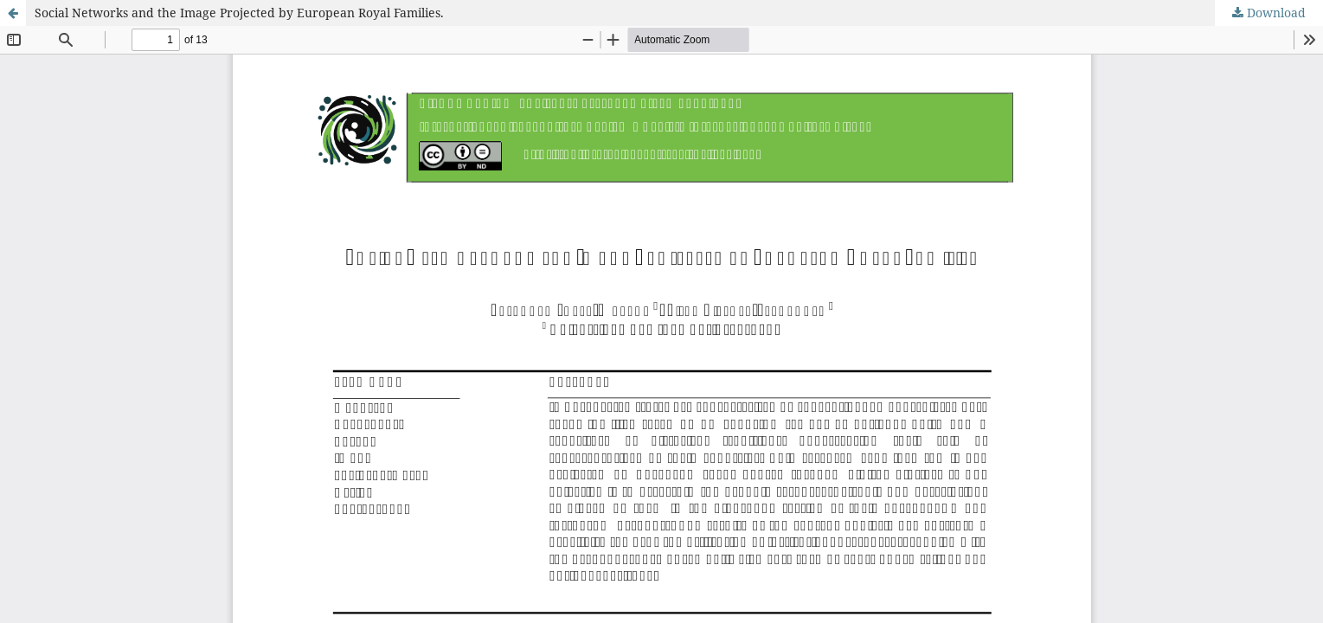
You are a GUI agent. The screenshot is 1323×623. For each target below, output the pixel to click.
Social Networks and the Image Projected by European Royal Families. (239, 12)
